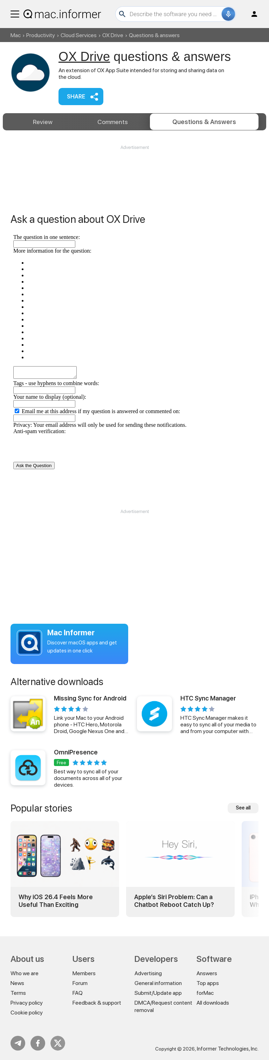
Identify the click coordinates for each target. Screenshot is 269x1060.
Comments (112, 121)
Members (84, 973)
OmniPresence (76, 752)
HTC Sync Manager (208, 698)
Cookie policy (27, 1012)
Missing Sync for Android (90, 698)
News (17, 983)
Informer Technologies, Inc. (227, 1049)
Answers (204, 121)
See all (243, 808)
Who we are (25, 973)
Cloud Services (79, 35)
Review (43, 121)
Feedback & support (97, 1002)
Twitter (57, 1043)
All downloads (212, 1002)
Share (76, 96)
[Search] (174, 14)
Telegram (18, 1043)
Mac (16, 35)
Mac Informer (71, 632)
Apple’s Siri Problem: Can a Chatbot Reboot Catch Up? (174, 900)
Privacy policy (27, 1002)
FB (37, 1043)
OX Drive (112, 35)
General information (158, 983)
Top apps (207, 983)
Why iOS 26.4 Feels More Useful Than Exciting (56, 900)
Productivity (40, 35)
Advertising (148, 973)
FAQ (78, 993)
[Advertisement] (134, 171)
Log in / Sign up (251, 14)
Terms (18, 993)
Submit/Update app (158, 993)
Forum (80, 983)
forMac (205, 993)
